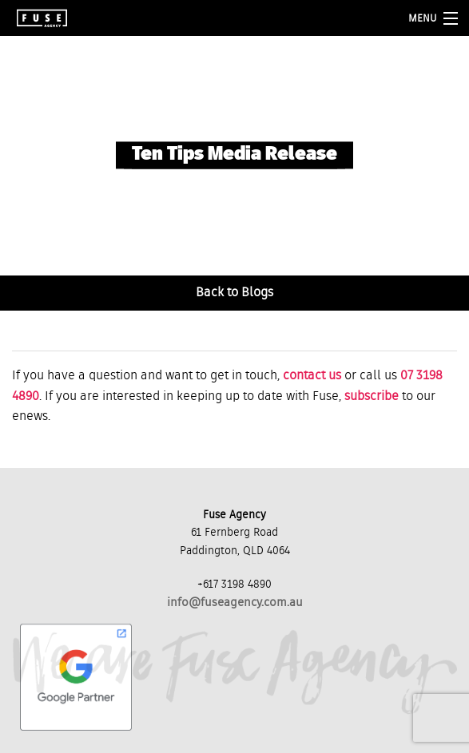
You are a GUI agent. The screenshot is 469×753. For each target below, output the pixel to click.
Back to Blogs (234, 293)
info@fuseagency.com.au (235, 602)
